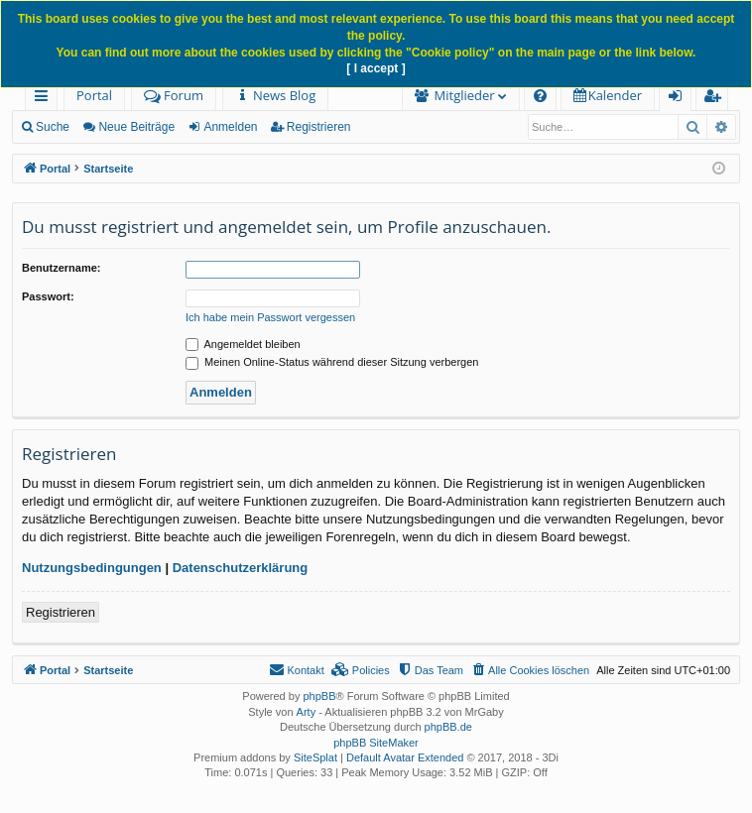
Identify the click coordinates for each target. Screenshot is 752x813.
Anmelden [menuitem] (680, 98)
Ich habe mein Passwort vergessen (270, 317)
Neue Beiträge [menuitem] (136, 127)
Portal (94, 95)
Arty (306, 712)
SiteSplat (315, 757)
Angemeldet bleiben (243, 344)
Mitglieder (465, 95)
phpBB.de (448, 727)
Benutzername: (61, 268)
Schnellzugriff (45, 98)
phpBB (319, 696)
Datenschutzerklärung (241, 567)
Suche (52, 127)
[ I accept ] (375, 68)
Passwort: (48, 296)
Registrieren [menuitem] (716, 98)
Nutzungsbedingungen (92, 567)
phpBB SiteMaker (376, 743)
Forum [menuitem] (173, 95)
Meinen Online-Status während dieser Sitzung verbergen (332, 362)
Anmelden (230, 127)
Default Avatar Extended (404, 757)
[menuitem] (275, 95)
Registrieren (319, 127)
